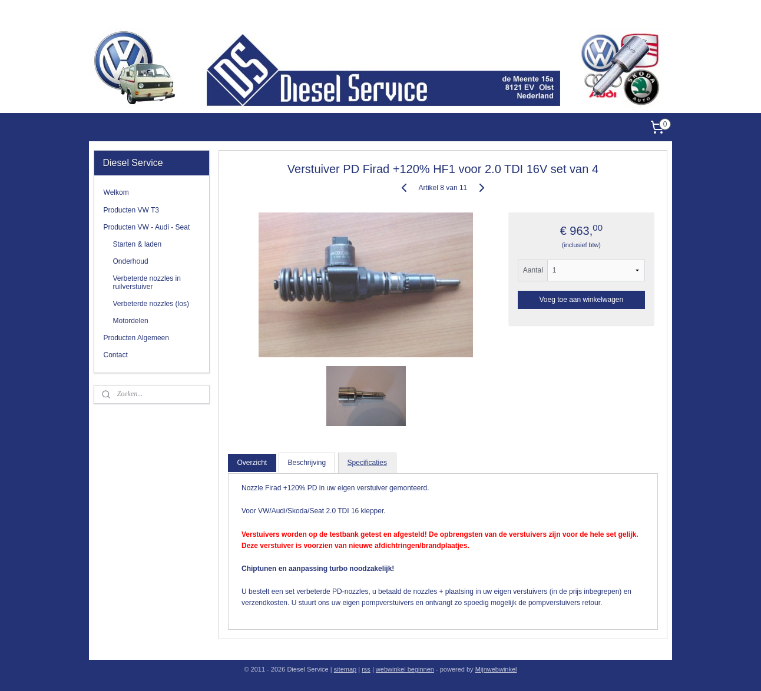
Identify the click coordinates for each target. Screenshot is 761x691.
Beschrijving (307, 463)
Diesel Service (649, 14)
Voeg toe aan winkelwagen (582, 299)
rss (366, 669)
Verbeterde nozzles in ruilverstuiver (147, 282)
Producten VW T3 (132, 210)
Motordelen (130, 321)
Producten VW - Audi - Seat (147, 227)
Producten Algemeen (136, 338)
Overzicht (252, 463)
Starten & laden (137, 244)
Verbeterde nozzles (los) (151, 304)
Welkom (116, 192)
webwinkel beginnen (405, 669)
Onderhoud (130, 261)
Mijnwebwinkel (496, 669)
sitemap (345, 669)
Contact (116, 355)
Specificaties (367, 463)
